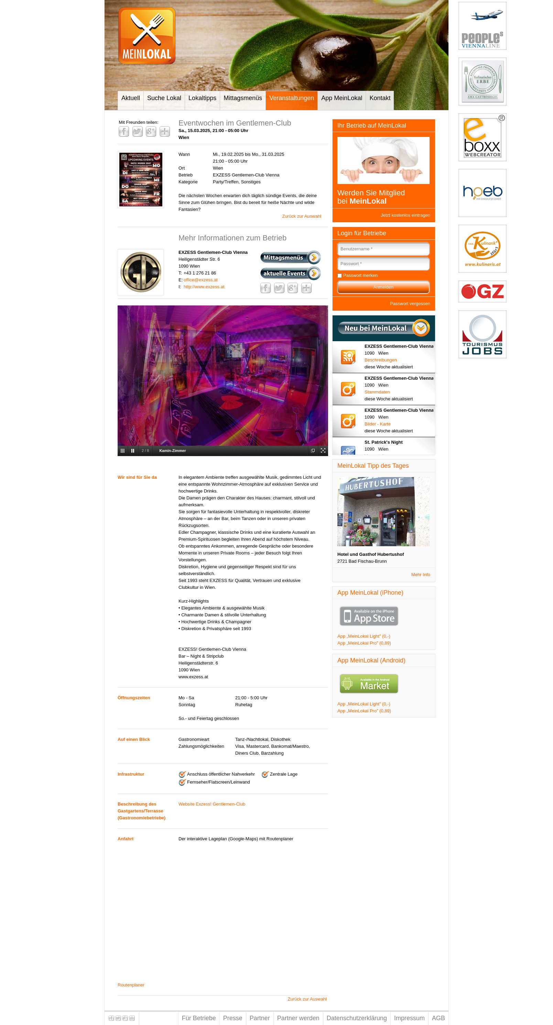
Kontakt (379, 98)
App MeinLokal (341, 98)
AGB (438, 1018)
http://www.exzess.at (204, 286)
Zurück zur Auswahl (301, 216)
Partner (260, 1018)
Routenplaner (131, 985)
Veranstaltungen (291, 98)
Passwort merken (360, 275)
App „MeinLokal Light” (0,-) (363, 636)
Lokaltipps (202, 98)
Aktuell (130, 98)
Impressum (409, 1018)
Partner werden (298, 1018)
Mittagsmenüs (243, 98)
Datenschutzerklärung (357, 1018)
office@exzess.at (201, 279)
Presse (232, 1018)
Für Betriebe (199, 1018)
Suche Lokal (164, 98)
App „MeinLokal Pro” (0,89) (364, 643)
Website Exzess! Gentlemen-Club (211, 804)
